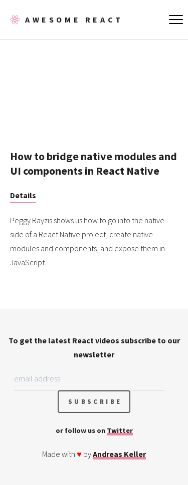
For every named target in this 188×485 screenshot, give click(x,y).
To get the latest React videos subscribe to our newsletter (94, 347)
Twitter (120, 430)
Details (23, 195)
